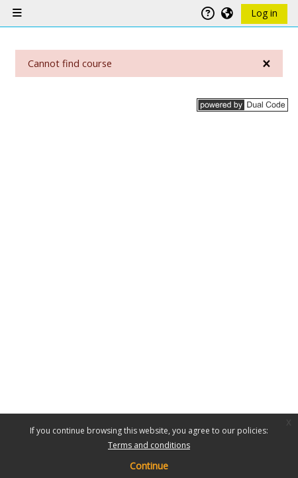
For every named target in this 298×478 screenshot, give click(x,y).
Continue (149, 465)
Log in (264, 13)
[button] (227, 13)
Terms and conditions (149, 445)
